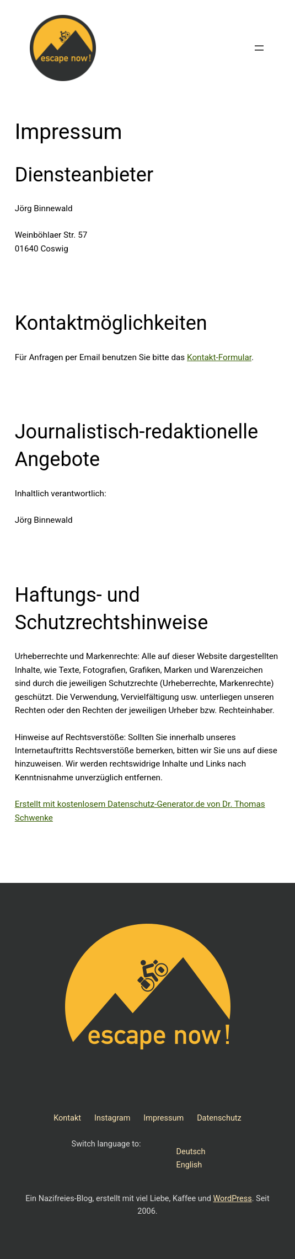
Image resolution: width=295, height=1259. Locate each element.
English (189, 1165)
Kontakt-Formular (219, 357)
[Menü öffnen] (259, 48)
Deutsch (191, 1151)
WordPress (232, 1198)
